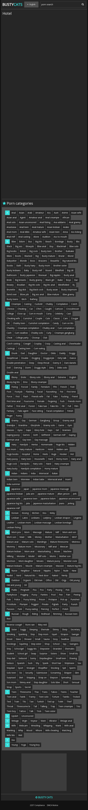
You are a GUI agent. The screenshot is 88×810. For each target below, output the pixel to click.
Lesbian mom (24, 522)
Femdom (45, 386)
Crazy (47, 343)
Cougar (74, 318)
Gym (70, 425)
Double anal (12, 372)
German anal (13, 439)
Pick (67, 589)
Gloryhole (35, 425)
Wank (58, 725)
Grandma (22, 425)
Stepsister (45, 648)
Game (61, 425)
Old (56, 580)
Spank (45, 663)
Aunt (56, 212)
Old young (75, 580)
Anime (65, 212)
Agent (23, 217)
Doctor (44, 353)
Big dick (22, 289)
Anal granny (74, 222)
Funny (19, 415)
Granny (14, 420)
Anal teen (24, 227)
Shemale (45, 629)
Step (32, 634)
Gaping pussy (13, 434)
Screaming (55, 672)
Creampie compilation (28, 328)
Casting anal (60, 343)
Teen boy (11, 711)
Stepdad (11, 667)
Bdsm (22, 241)
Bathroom (12, 275)
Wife (13, 725)
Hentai (34, 444)
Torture (55, 696)
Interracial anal (55, 479)
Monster (21, 556)
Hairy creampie (61, 463)
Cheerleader (75, 343)
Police (17, 599)
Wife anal (68, 725)
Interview (25, 479)
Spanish (21, 663)
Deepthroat (12, 358)
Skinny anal (25, 682)
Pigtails (55, 604)
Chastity (10, 328)
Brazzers (42, 260)
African (66, 217)
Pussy (34, 594)
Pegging (24, 594)
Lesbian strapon (62, 517)
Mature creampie (44, 565)
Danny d (57, 362)
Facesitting (51, 391)
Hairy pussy (12, 458)
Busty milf (37, 270)
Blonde (23, 260)
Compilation (62, 304)
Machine (67, 551)
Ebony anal (49, 377)
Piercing (45, 609)
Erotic (23, 377)
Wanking (11, 730)
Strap (9, 687)
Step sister (36, 643)
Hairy (13, 444)
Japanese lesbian (15, 493)
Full (69, 406)
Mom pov (16, 532)
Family (34, 386)
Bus (30, 241)
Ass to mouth (60, 236)
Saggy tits (32, 648)
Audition (46, 236)
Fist (61, 391)
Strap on (42, 677)
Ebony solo (35, 377)
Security (29, 672)
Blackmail (61, 246)
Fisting (14, 386)
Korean (15, 513)
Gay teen (26, 439)
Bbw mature (53, 294)
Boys (68, 280)
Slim (77, 672)
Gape (28, 430)
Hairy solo (38, 463)
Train (16, 701)
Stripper (68, 672)
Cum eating (39, 348)
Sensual (75, 682)
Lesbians (35, 517)
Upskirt (14, 716)
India (33, 473)
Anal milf (11, 236)
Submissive (41, 672)
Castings (11, 348)
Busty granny (35, 280)
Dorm (28, 367)
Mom (27, 532)
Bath (18, 265)
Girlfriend (45, 434)
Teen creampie (65, 706)
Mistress (76, 541)
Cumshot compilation (38, 323)
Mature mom (24, 546)
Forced (24, 386)
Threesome (25, 691)
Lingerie (77, 517)
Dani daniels (70, 362)
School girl (22, 653)
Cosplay (38, 343)
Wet (20, 735)
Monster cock (70, 561)
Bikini (9, 255)
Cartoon (59, 308)
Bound (48, 270)
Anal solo (11, 222)
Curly (48, 332)
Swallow (65, 639)
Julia (28, 503)
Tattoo (22, 711)
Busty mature (48, 255)
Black (9, 246)
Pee (61, 594)
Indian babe (38, 479)
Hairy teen (26, 458)
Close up (21, 313)
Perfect (55, 609)
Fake (55, 396)
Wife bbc (11, 735)
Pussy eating (31, 609)
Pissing (58, 589)
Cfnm (38, 308)
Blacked (28, 255)
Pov (42, 589)
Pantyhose (12, 594)
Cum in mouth (36, 313)
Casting (27, 304)
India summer (13, 484)
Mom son (11, 537)
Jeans (61, 503)
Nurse (14, 570)
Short (65, 682)
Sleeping (33, 629)
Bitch (24, 299)
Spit (64, 667)
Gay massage (41, 439)
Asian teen (54, 231)
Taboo (54, 691)
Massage (37, 532)
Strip (9, 648)
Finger (10, 415)
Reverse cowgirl (14, 624)
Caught (48, 308)
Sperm (72, 667)
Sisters (54, 653)
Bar (76, 280)
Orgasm (27, 580)
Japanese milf (13, 508)
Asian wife (76, 212)
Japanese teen (30, 498)
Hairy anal (76, 458)
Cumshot (27, 318)
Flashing (30, 391)
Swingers (74, 643)
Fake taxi (42, 406)
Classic (56, 318)
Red (8, 618)
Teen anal (11, 696)
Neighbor (25, 570)
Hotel (50, 449)
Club (45, 337)
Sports (18, 687)
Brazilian (21, 284)
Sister (14, 629)
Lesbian (15, 517)
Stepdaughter (45, 658)
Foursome (29, 401)
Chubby (49, 304)
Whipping (47, 725)
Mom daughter (26, 561)
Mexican (64, 546)
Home (36, 454)
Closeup (36, 337)
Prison (42, 599)
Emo (25, 382)
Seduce (10, 663)
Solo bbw (55, 682)
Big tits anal (49, 284)
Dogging (36, 358)
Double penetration (16, 362)
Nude (65, 570)
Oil (25, 585)
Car (31, 308)
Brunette (11, 289)
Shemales (69, 648)
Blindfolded (63, 284)
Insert (68, 479)
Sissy (55, 639)
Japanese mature (46, 493)
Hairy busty (12, 468)
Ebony (14, 377)
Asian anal (12, 217)
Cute (48, 318)
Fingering (52, 401)
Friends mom (74, 401)
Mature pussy (53, 561)
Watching (66, 730)
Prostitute (11, 604)
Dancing (18, 367)
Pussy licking (29, 599)
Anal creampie (52, 217)
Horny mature (51, 468)
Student (10, 653)
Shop (47, 643)
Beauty (10, 284)
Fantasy (10, 410)
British (23, 251)
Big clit (70, 270)
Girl (57, 430)
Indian (14, 473)
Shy (37, 663)
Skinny (56, 629)
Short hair (56, 663)
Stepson (54, 677)
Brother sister (60, 265)
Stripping (31, 677)
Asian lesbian (53, 227)
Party (49, 589)
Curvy (49, 313)
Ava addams (60, 222)
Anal (13, 212)
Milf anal (52, 546)
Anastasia (11, 227)
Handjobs (25, 463)
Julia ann (30, 493)
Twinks (66, 696)
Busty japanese (27, 275)
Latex (25, 517)
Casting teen (24, 348)
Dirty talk (62, 358)
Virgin (24, 720)
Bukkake (70, 251)
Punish (74, 604)
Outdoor (15, 580)
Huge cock (12, 463)
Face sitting (37, 410)
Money (38, 537)
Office (49, 580)
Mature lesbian (14, 551)
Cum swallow (21, 332)
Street (10, 639)
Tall (35, 706)
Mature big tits (74, 565)
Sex (79, 663)
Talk (31, 711)
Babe (60, 280)
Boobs (10, 265)
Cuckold (38, 304)
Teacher (74, 691)
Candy (56, 323)
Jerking (71, 503)
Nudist (10, 575)
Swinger (75, 634)
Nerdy (64, 575)
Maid (21, 537)
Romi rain (30, 624)
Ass (49, 212)
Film (76, 406)
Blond (70, 255)
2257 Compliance (37, 805)
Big (37, 255)
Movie (57, 551)
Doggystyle (48, 358)
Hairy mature (25, 449)
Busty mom (44, 265)
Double (24, 358)
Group (56, 420)
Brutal (61, 255)
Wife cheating (52, 730)
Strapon (64, 634)
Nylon (57, 570)
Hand (48, 463)
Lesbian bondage (63, 522)
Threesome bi (23, 706)
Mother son (65, 556)
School (56, 643)
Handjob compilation (31, 468)
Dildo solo (62, 367)
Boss (32, 260)
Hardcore (39, 449)
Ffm (55, 386)
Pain (68, 594)
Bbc (78, 241)
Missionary (40, 546)
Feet (72, 386)
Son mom (11, 682)
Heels (45, 454)
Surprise (43, 653)
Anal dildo (25, 231)
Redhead (45, 613)
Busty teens (12, 299)
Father (10, 406)
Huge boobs (13, 454)
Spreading (66, 677)
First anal (20, 406)
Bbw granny (68, 294)
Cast (69, 313)
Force (9, 396)
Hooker (63, 454)
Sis (20, 672)
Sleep (64, 629)
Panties (44, 594)
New (74, 570)
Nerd (18, 575)
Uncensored (27, 716)
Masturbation (62, 537)
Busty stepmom (69, 289)
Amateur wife (39, 231)
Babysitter (12, 260)
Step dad (11, 658)
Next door (44, 575)
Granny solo (49, 425)
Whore (39, 730)
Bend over (12, 294)
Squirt (54, 634)
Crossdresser (72, 308)
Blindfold (59, 270)
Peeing (77, 594)
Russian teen (71, 613)
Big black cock (36, 289)
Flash (25, 396)
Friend (75, 396)
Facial (40, 391)
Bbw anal (41, 246)
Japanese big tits (15, 503)
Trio (78, 706)
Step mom (43, 634)
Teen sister (50, 711)
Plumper (24, 604)
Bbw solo (74, 246)
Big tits (38, 241)
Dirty (51, 367)
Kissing (25, 513)
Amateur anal (35, 217)
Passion (10, 609)
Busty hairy (29, 265)
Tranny (32, 696)
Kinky (52, 513)
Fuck (62, 401)
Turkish (40, 701)
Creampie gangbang (64, 332)
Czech (74, 304)
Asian (21, 212)
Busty (12, 4)
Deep (31, 362)
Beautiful (54, 260)
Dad (23, 353)
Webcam (23, 725)
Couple (38, 318)
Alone (36, 236)
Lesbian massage (42, 522)
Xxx (13, 740)
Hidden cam (62, 449)
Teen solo (44, 696)
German (33, 420)
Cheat (9, 337)
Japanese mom (39, 489)
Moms (53, 556)
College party (22, 337)
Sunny (33, 658)
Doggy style (40, 367)
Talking (43, 706)
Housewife (39, 458)
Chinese (10, 308)
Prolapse (52, 599)
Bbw (13, 241)
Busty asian (52, 289)
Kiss (44, 513)
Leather (10, 522)
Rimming (57, 613)
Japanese (15, 489)
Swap (33, 653)
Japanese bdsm (48, 498)
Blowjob (30, 246)
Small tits (73, 653)
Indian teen (12, 479)
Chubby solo (37, 332)
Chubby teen (19, 323)
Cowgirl (27, 343)
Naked (55, 575)
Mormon (11, 561)
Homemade (47, 444)
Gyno (20, 430)
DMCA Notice (52, 805)
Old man (38, 580)
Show (63, 653)
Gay (23, 420)
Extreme (62, 377)
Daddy (62, 353)
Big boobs (12, 251)
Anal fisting (45, 222)
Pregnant (24, 589)
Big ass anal (38, 294)
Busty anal (69, 275)
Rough (25, 613)
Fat (48, 396)
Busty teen (46, 251)
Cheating (22, 308)
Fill (63, 406)
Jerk (75, 493)
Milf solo (42, 556)
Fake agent (23, 410)
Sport (20, 667)
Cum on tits (67, 323)
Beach (48, 241)
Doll (9, 367)
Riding (35, 613)
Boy (51, 246)
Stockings (11, 643)
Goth (35, 434)
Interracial (44, 473)
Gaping (72, 434)
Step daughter (40, 682)
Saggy (23, 629)
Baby (26, 270)
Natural (36, 570)
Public (14, 589)
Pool (53, 594)
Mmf (74, 537)
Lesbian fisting (14, 527)
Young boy (34, 744)
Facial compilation (55, 410)
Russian (15, 613)
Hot (72, 454)
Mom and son (69, 532)
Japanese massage (59, 489)
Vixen (43, 720)
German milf (59, 434)
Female (40, 401)
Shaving (73, 658)
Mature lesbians (14, 565)
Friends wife (37, 396)
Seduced (23, 658)
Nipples (47, 570)
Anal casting (24, 236)
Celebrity (59, 313)
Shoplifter (42, 667)
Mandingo (42, 541)
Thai (36, 691)
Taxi (31, 701)
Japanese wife (13, 498)
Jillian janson (64, 493)
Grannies (66, 430)
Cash (9, 332)
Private (45, 604)
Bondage (59, 241)
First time (71, 391)
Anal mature (38, 227)
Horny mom (62, 458)
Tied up (50, 701)
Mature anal (12, 541)
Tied (9, 701)
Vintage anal (66, 720)
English (72, 377)
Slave (18, 639)
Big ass (18, 246)
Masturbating (44, 551)
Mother (48, 537)
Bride (9, 280)
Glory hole (39, 430)
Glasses (10, 430)
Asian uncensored (27, 222)
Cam (65, 318)
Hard (50, 458)
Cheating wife (13, 318)
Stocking (55, 667)
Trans (44, 691)
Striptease (69, 663)
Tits (24, 701)
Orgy (64, 580)
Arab (30, 212)
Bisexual (42, 275)
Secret (28, 687)
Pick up (63, 599)
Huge (53, 454)
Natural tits (29, 575)
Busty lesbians (14, 270)
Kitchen (35, 513)
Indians (24, 473)
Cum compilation (66, 328)
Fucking (64, 396)
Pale (9, 599)
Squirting (23, 643)
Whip (20, 730)
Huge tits (60, 444)
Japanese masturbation (44, 503)
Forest (31, 406)
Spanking (22, 634)
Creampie (16, 304)
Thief (69, 701)
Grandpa (11, 425)
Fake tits (54, 406)
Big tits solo (34, 284)
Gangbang (45, 420)
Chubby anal (48, 328)
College (10, 313)
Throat (10, 706)
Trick (39, 711)
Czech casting (13, 343)
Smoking (11, 634)
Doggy (72, 353)
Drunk (14, 353)
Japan (26, 489)
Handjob (24, 444)
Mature (48, 532)
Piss (35, 589)
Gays (50, 430)
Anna (65, 231)
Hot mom (11, 449)
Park (20, 609)
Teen (13, 691)
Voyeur (34, 720)
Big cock (33, 251)
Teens (64, 691)
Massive (60, 565)
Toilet (60, 701)
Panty (65, 604)
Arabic (66, 227)
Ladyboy (47, 517)
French (63, 386)
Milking (10, 556)
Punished (75, 599)
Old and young (14, 585)
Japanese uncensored (69, 498)
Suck (30, 663)
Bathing (33, 299)
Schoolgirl (19, 648)
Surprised (11, 677)
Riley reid (42, 624)
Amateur (39, 212)
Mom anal (29, 551)
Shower (28, 639)
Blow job (24, 294)
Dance (73, 358)
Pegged (34, 604)
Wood (29, 730)
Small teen (61, 658)
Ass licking (76, 231)
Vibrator (53, 720)
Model (31, 556)
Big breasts (20, 280)
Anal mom (12, 231)
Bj (73, 284)
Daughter (32, 353)
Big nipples (55, 275)
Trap (52, 706)
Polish (65, 609)
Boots (18, 255)
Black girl (50, 280)
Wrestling (35, 725)
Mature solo (28, 541)
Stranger (31, 667)
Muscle (28, 565)
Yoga (23, 744)
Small (37, 639)
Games (26, 434)
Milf (57, 532)
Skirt (21, 677)
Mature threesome (59, 541)
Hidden (71, 444)
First (18, 396)
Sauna (47, 639)
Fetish (70, 410)
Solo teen (11, 672)
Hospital (26, 454)
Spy (64, 643)
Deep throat (43, 362)
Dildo (53, 353)
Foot (9, 391)
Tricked (76, 696)
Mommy (11, 546)
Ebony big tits (13, 382)
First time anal (13, 401)
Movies (40, 561)
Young (14, 744)
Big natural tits (69, 260)
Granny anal (68, 420)
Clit (8, 323)
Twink (22, 696)
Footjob (18, 391)
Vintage (15, 720)
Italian (55, 473)
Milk (29, 537)
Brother (58, 251)
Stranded (57, 648)
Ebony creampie (39, 382)
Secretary (75, 629)
